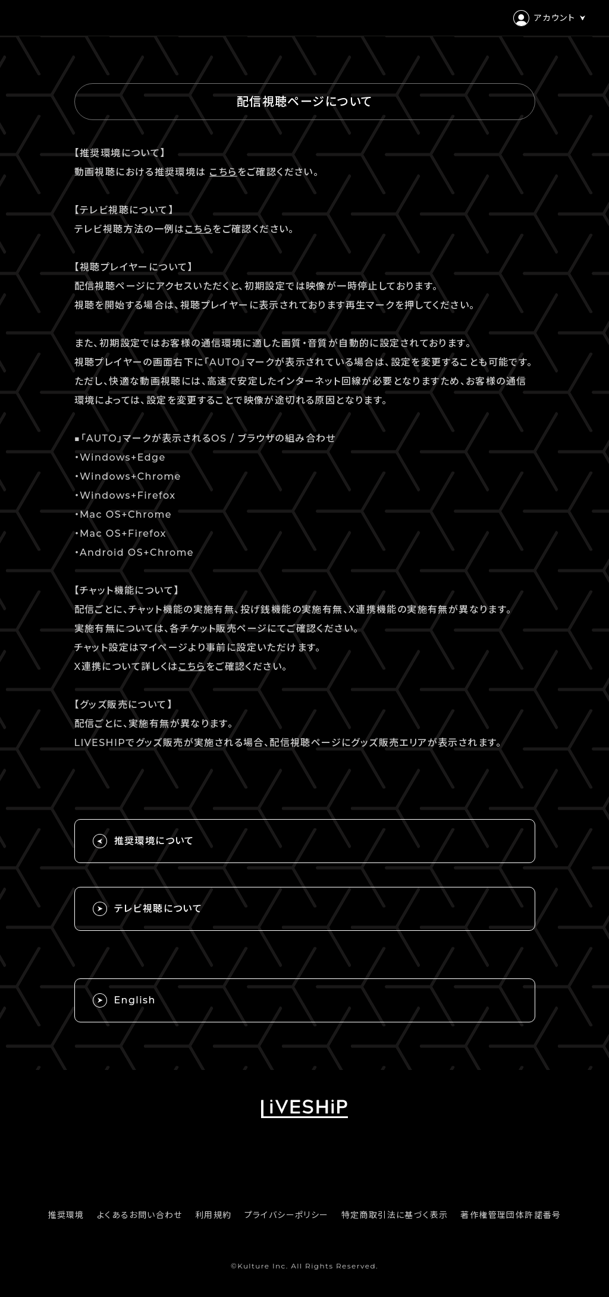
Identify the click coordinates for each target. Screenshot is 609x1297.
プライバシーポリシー (286, 1215)
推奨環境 (66, 1215)
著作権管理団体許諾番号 (510, 1215)
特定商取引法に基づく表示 (394, 1215)
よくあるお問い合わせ (140, 1215)
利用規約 (213, 1215)
